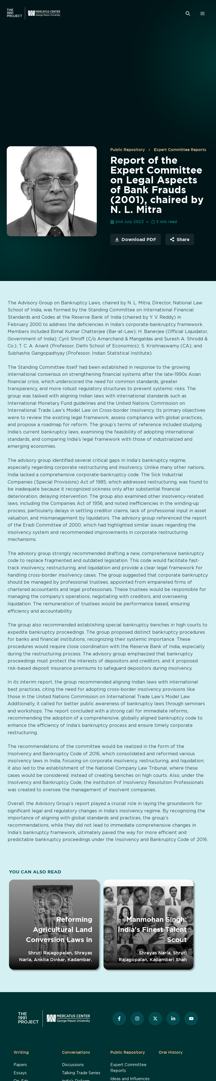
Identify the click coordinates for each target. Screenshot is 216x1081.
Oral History (171, 1052)
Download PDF (135, 239)
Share (180, 239)
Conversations (76, 1052)
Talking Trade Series (81, 1073)
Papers (20, 1065)
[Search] (188, 13)
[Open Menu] (202, 13)
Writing (21, 1052)
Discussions (73, 1065)
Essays (20, 1073)
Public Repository (127, 149)
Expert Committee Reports (180, 149)
